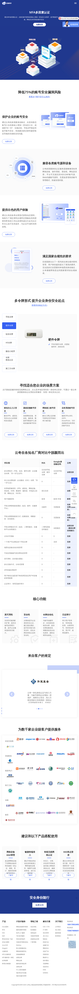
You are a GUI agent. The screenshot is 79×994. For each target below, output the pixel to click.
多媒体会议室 (35, 942)
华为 (3, 933)
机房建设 (33, 933)
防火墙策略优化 (21, 951)
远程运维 (19, 969)
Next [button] (67, 697)
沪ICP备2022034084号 (59, 988)
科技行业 (46, 945)
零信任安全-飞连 (7, 942)
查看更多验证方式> (39, 305)
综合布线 (33, 929)
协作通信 (46, 963)
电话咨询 (74, 489)
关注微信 (74, 504)
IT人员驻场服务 (21, 973)
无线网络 (46, 966)
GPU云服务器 (6, 957)
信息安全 (46, 969)
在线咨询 (74, 482)
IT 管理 (45, 933)
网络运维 (19, 963)
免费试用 (39, 24)
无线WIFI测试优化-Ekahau (22, 946)
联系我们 (58, 939)
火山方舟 (5, 948)
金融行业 (46, 948)
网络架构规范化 (21, 954)
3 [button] (40, 711)
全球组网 (5, 963)
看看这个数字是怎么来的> (39, 96)
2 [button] (38, 711)
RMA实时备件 (20, 942)
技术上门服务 (20, 936)
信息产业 (46, 954)
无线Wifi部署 (35, 939)
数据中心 (46, 960)
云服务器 (5, 954)
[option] (9, 317)
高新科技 (46, 957)
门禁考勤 (33, 945)
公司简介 (58, 929)
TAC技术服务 (20, 939)
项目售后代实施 (21, 976)
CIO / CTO (46, 929)
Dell (3, 939)
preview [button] (11, 697)
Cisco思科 (5, 929)
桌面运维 (19, 960)
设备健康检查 (20, 957)
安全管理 (46, 936)
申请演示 (74, 496)
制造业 (45, 942)
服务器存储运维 (21, 966)
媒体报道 (58, 936)
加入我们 (58, 933)
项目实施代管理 (21, 979)
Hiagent (4, 951)
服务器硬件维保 (21, 933)
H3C (3, 936)
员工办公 (46, 939)
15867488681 (72, 933)
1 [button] (37, 711)
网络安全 (46, 951)
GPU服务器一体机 (8, 960)
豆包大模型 (5, 945)
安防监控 (33, 936)
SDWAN (45, 976)
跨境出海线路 (6, 966)
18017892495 (72, 927)
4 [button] (41, 711)
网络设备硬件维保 (22, 929)
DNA (44, 973)
